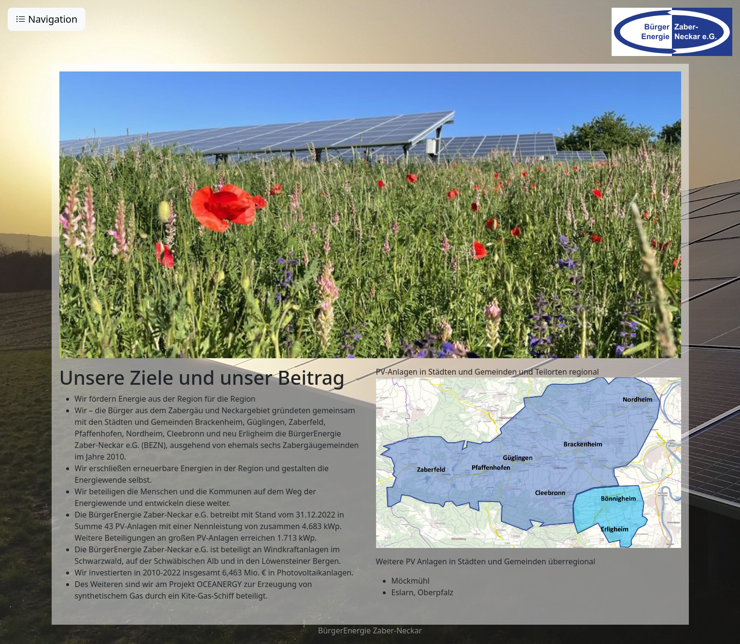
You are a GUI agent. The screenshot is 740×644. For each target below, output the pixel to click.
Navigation (46, 19)
